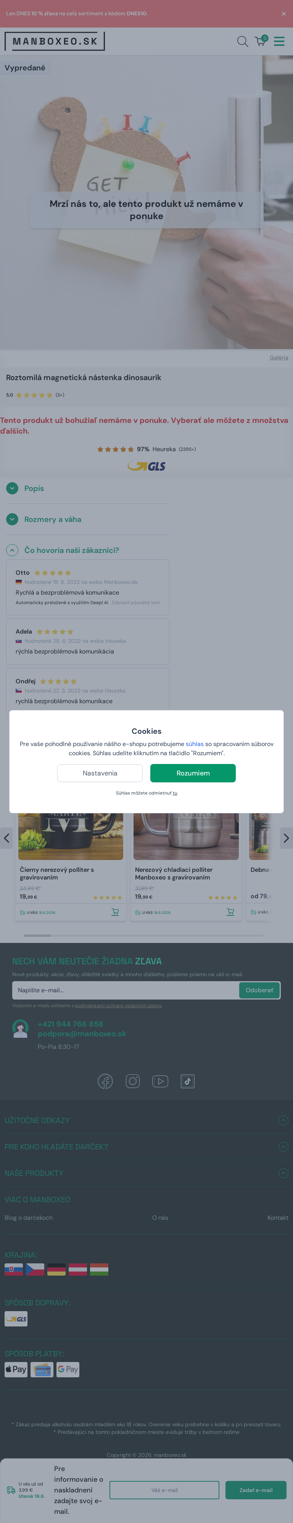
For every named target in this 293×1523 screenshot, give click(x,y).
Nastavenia (100, 773)
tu (175, 793)
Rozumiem (193, 773)
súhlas (195, 744)
